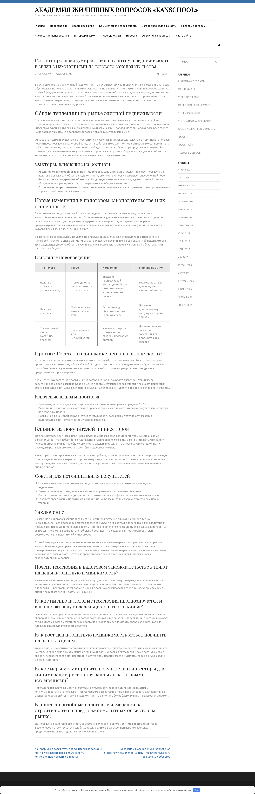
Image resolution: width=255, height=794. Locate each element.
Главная (40, 25)
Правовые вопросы (193, 25)
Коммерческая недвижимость (118, 25)
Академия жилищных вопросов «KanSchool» (116, 10)
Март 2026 (183, 177)
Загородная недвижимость (159, 25)
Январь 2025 (185, 289)
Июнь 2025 (184, 249)
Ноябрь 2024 (185, 305)
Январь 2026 (185, 193)
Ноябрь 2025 (185, 209)
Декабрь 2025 (185, 201)
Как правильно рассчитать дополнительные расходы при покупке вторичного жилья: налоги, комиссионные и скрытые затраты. (68, 752)
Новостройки (58, 25)
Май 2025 (183, 257)
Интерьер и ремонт (86, 35)
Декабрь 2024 (185, 297)
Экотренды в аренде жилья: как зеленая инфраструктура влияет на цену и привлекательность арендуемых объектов (136, 752)
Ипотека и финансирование (52, 35)
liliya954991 (45, 74)
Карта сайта (183, 35)
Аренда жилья (112, 35)
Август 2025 (185, 233)
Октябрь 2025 (185, 217)
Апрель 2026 (185, 169)
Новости (131, 35)
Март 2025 (183, 273)
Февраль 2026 (186, 185)
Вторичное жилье (83, 25)
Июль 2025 (184, 241)
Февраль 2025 (186, 281)
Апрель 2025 (185, 265)
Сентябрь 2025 (186, 225)
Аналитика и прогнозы (156, 35)
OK (196, 790)
